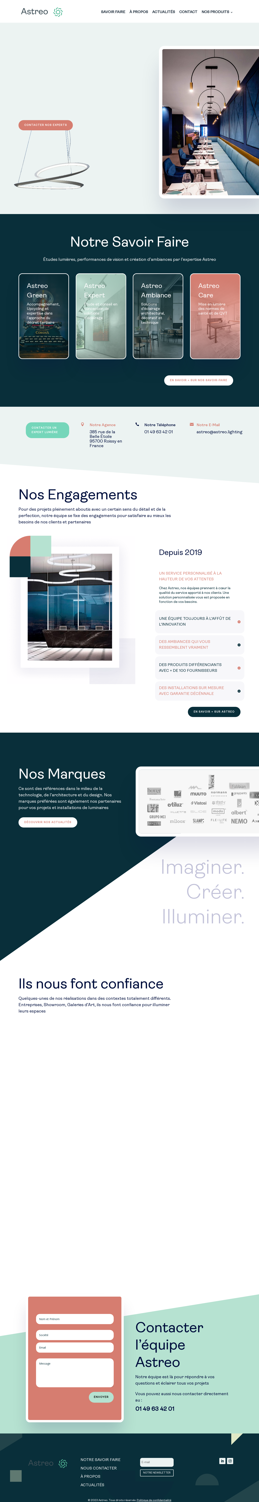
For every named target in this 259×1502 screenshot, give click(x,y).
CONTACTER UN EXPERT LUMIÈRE (45, 430)
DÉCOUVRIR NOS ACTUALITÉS (48, 822)
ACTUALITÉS (163, 12)
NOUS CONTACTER (99, 1469)
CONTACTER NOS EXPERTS (46, 125)
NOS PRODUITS (215, 12)
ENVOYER (101, 1397)
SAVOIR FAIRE (113, 12)
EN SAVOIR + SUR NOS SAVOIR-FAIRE (198, 380)
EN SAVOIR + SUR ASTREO (214, 712)
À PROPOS (139, 12)
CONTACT (188, 12)
